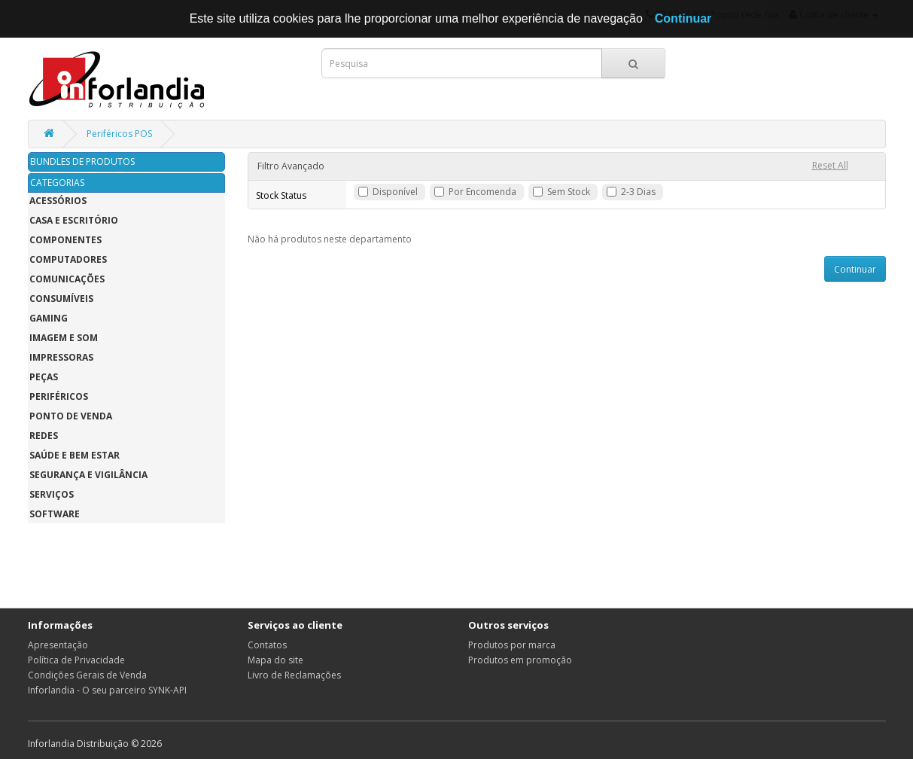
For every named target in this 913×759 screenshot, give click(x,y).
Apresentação (58, 645)
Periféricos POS (119, 133)
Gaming (48, 318)
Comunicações (67, 279)
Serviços (51, 494)
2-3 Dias (638, 191)
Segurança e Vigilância (88, 474)
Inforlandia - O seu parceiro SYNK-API (107, 690)
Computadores (68, 259)
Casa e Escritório (73, 220)
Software (54, 514)
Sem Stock (568, 191)
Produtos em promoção (520, 660)
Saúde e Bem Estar (74, 455)
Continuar (855, 269)
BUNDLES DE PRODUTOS (82, 161)
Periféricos (58, 396)
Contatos (267, 645)
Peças (43, 376)
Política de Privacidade (76, 660)
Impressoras (61, 357)
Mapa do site (275, 660)
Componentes (65, 239)
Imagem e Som (63, 337)
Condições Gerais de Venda (87, 675)
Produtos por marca (511, 645)
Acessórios (58, 200)
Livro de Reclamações (294, 675)
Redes (43, 435)
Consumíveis (61, 298)
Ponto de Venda (70, 416)
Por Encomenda (482, 191)
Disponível (395, 191)
